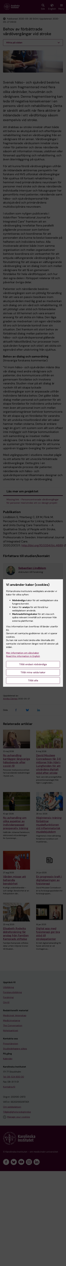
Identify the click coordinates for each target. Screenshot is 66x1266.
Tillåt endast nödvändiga (33, 664)
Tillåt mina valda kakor (33, 672)
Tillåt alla (33, 680)
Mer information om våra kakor (22, 652)
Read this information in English (23, 656)
